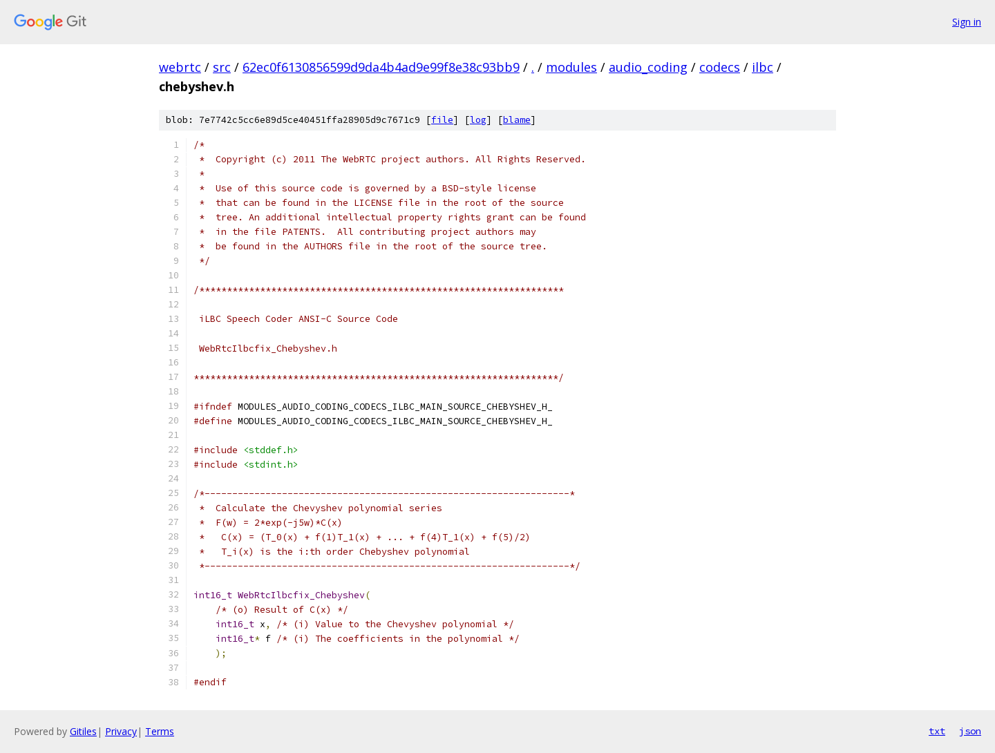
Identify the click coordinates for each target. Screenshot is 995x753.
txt (937, 731)
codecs (719, 67)
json (970, 731)
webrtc (180, 67)
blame (517, 120)
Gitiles (83, 731)
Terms (159, 731)
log (478, 120)
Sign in (966, 21)
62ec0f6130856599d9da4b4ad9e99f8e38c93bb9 (381, 67)
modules (571, 67)
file (442, 120)
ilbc (762, 67)
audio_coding (648, 67)
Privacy (121, 731)
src (222, 67)
